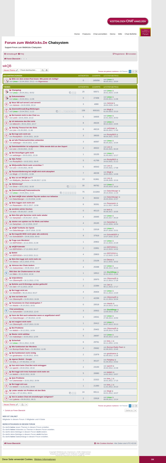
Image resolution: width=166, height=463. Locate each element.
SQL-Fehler (16, 159)
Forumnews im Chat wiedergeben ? (27, 303)
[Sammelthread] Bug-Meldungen (25, 109)
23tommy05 (17, 280)
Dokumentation (18, 96)
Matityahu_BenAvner (21, 180)
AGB (78, 452)
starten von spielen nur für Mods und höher (30, 221)
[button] (136, 71)
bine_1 (109, 341)
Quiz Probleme (18, 378)
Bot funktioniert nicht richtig (24, 353)
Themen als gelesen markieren (108, 71)
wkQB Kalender (18, 247)
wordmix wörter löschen (22, 209)
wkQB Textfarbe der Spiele (23, 228)
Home (77, 34)
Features (87, 34)
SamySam (17, 218)
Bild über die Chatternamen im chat (24, 271)
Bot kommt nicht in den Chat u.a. (26, 115)
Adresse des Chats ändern (23, 265)
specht (15, 368)
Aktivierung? (17, 184)
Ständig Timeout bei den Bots (24, 128)
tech (14, 212)
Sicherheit (16, 340)
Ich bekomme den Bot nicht (23, 121)
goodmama (17, 355)
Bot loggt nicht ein (20, 290)
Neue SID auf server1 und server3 (26, 103)
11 (75, 111)
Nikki (15, 274)
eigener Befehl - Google (22, 359)
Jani (14, 287)
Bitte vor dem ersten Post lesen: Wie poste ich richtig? (35, 79)
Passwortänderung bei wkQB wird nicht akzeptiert (33, 171)
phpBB (61, 454)
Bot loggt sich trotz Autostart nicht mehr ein (30, 372)
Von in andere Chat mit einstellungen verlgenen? (32, 397)
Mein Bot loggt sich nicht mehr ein (26, 259)
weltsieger (111, 128)
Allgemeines (43, 81)
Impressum (71, 452)
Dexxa (15, 262)
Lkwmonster (18, 381)
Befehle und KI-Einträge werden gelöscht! (30, 284)
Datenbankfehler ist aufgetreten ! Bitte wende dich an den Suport (39, 146)
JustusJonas (18, 268)
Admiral (16, 105)
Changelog (16, 90)
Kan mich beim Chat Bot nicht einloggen (29, 365)
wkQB (7, 66)
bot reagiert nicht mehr (21, 322)
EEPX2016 (17, 243)
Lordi (15, 118)
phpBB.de (81, 456)
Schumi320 (17, 312)
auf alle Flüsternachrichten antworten (28, 140)
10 (72, 111)
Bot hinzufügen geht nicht (23, 153)
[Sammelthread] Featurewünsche (26, 190)
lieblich (15, 330)
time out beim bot (19, 297)
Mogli (109, 109)
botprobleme (17, 278)
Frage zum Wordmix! (21, 240)
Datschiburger (112, 191)
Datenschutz (86, 452)
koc (14, 393)
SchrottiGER (18, 237)
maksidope (17, 337)
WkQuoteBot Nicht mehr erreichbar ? (27, 165)
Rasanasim (17, 205)
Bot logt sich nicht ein (21, 134)
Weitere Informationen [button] (45, 459)
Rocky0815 (17, 137)
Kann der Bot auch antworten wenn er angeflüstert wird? (36, 315)
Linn (14, 130)
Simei (15, 187)
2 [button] (133, 71)
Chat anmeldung (16, 309)
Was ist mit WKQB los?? (22, 178)
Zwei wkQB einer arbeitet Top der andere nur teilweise (35, 196)
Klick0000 (17, 293)
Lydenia (16, 399)
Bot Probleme (17, 328)
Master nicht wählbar (21, 334)
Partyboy (110, 360)
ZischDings (112, 272)
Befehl (14, 253)
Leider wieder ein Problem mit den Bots (29, 390)
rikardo (15, 305)
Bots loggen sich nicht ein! (23, 203)
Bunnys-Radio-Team (21, 349)
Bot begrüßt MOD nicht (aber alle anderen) (30, 234)
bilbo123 (16, 124)
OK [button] (152, 459)
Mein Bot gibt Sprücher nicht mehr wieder (30, 215)
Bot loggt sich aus (19, 384)
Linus (15, 81)
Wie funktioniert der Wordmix (24, 347)
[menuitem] (21, 54)
